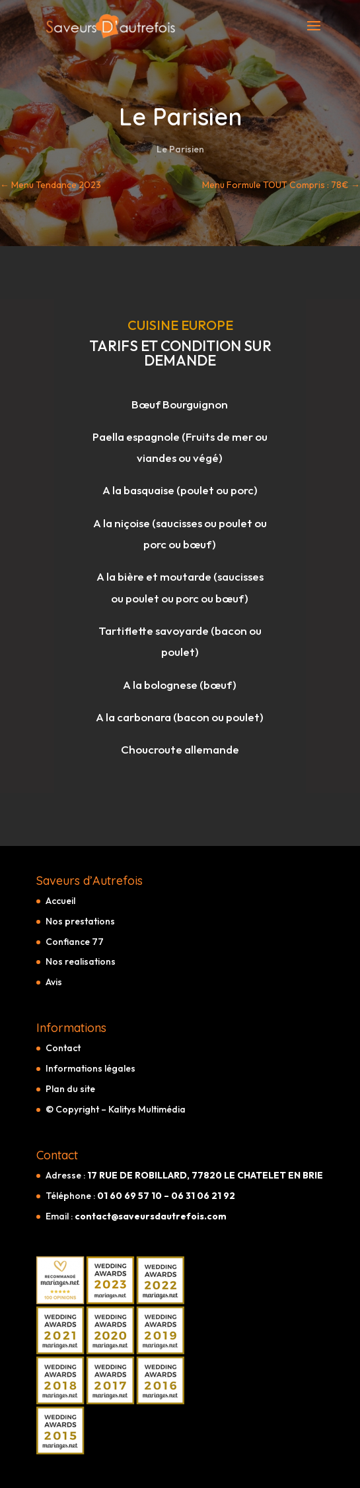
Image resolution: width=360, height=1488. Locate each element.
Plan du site (70, 1089)
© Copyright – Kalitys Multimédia (116, 1109)
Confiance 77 (75, 942)
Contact (63, 1048)
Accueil (60, 901)
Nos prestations (80, 921)
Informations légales (90, 1068)
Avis (54, 982)
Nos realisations (81, 961)
